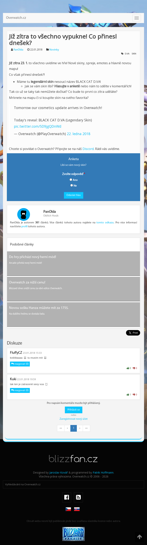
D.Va (127, 54)
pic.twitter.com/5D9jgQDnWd (37, 126)
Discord (88, 149)
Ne (73, 185)
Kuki (13, 379)
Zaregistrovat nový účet (74, 419)
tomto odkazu (105, 222)
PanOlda (18, 49)
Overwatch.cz (16, 18)
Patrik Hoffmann (103, 472)
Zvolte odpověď (72, 174)
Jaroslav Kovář (58, 472)
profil (24, 226)
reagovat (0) (20, 363)
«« (61, 428)
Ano (74, 180)
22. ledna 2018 (78, 133)
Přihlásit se (73, 409)
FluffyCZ (16, 353)
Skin (134, 54)
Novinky (54, 49)
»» (86, 428)
